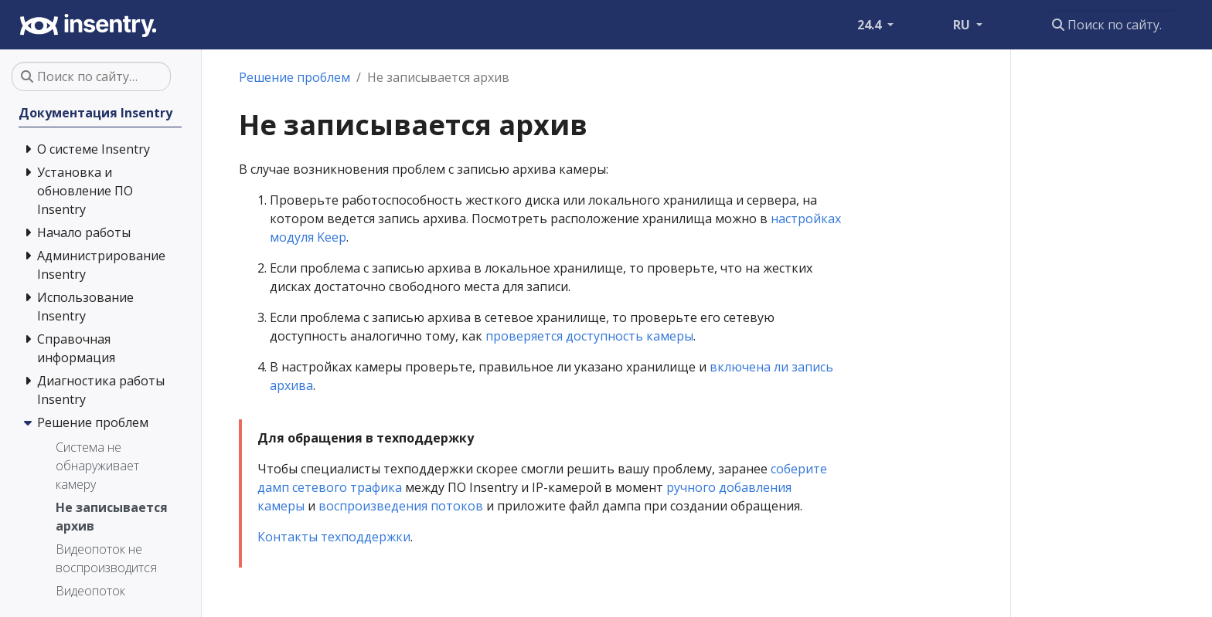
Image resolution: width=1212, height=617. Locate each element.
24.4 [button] (870, 24)
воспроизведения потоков (400, 505)
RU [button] (963, 24)
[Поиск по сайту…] (1113, 24)
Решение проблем (294, 77)
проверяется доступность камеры (589, 335)
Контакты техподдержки (333, 536)
